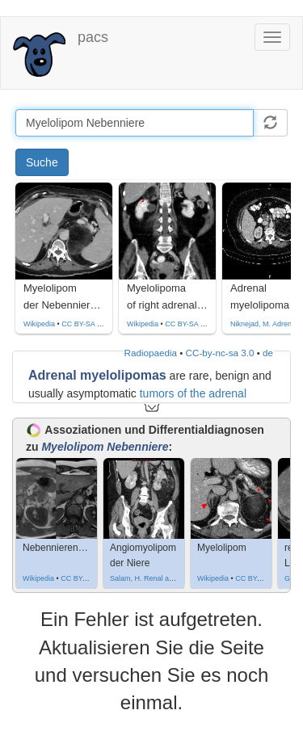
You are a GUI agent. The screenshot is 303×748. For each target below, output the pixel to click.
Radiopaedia (150, 352)
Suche (42, 162)
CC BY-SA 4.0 (84, 324)
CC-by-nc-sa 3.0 (220, 352)
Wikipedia (39, 324)
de (268, 352)
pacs (93, 37)
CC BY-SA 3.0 (187, 324)
